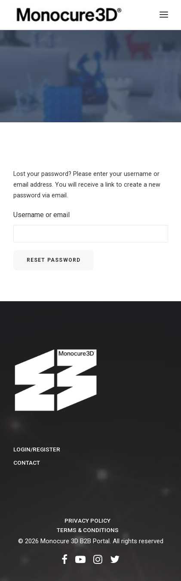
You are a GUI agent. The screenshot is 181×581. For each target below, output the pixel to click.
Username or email (41, 215)
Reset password (54, 260)
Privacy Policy (87, 520)
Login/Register (36, 449)
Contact (26, 462)
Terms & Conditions (88, 530)
